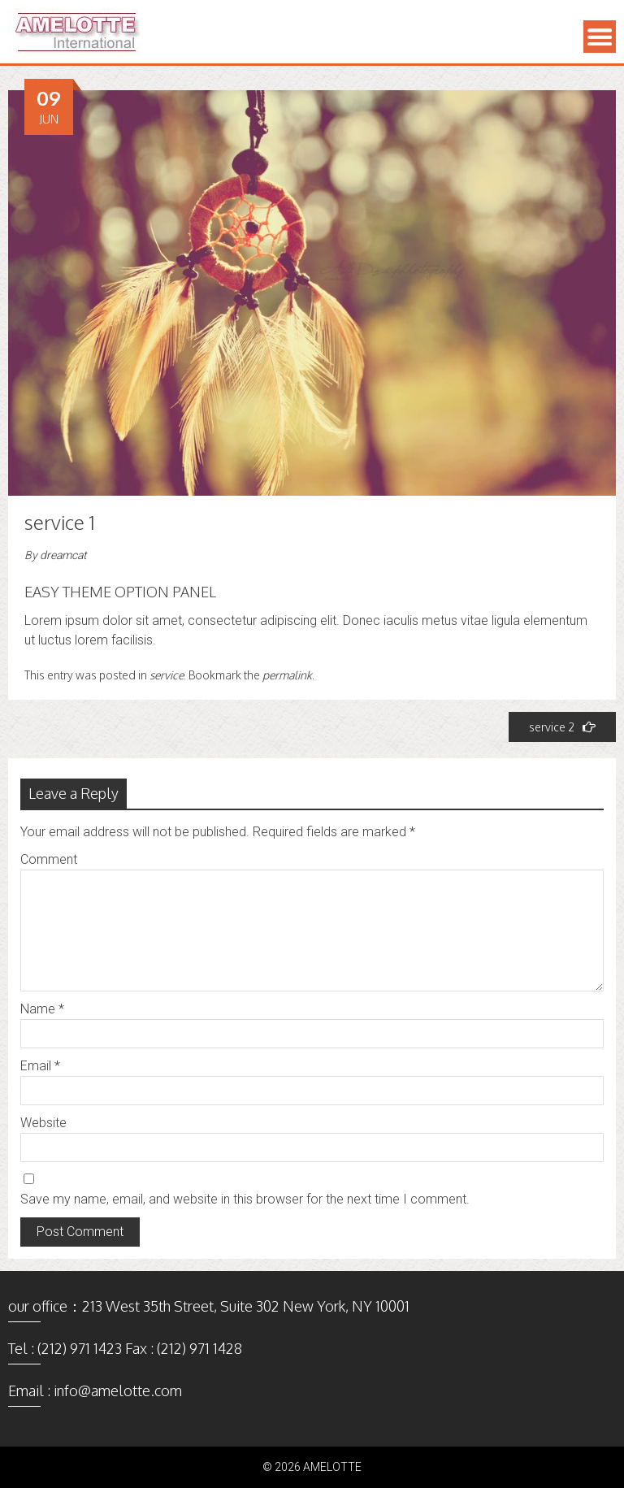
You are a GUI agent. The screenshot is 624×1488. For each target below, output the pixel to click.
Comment (48, 859)
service (167, 675)
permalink (287, 675)
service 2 (562, 727)
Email (40, 1066)
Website (43, 1122)
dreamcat (63, 555)
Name (42, 1009)
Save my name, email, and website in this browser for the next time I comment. (245, 1199)
